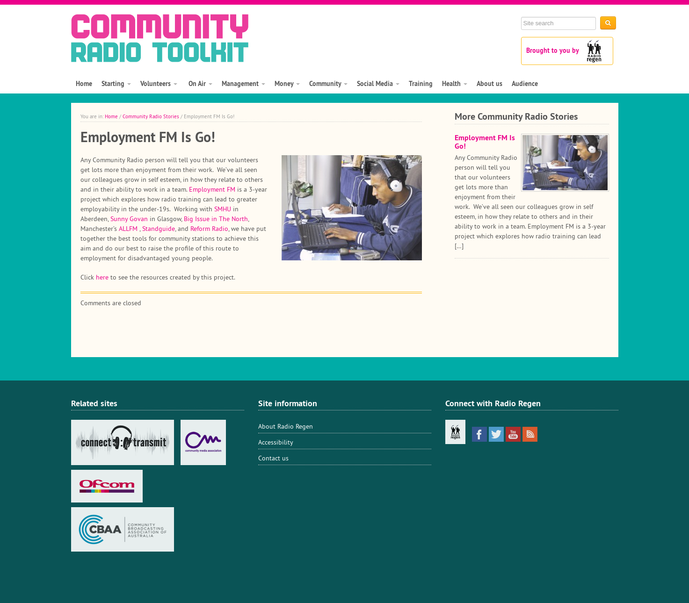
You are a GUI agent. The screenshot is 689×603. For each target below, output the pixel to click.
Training (421, 83)
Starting (116, 83)
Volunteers (158, 83)
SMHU (222, 209)
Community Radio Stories (151, 116)
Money (287, 83)
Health (454, 83)
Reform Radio (209, 228)
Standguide (158, 228)
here (102, 277)
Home (84, 83)
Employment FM (212, 189)
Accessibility (275, 442)
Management (243, 83)
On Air (199, 83)
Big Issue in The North (216, 219)
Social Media (378, 83)
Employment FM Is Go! (485, 142)
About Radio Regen (285, 426)
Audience (525, 83)
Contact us (273, 458)
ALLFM (128, 228)
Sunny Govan (129, 219)
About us (489, 83)
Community (328, 83)
